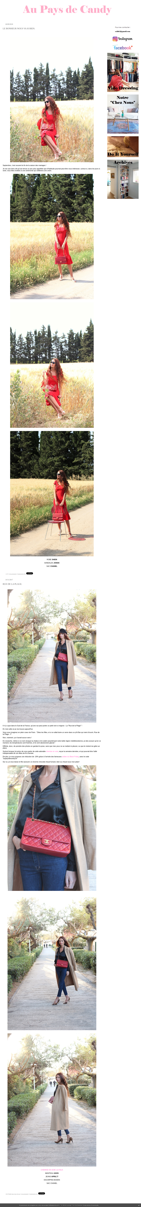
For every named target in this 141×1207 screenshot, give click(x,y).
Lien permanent (12, 574)
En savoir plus (94, 1205)
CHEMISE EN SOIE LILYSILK (52, 1170)
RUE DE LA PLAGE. (12, 584)
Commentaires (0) (21, 574)
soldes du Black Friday (70, 756)
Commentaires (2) (33, 1194)
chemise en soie (52, 751)
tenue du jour (17, 1194)
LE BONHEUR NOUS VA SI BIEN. (19, 28)
